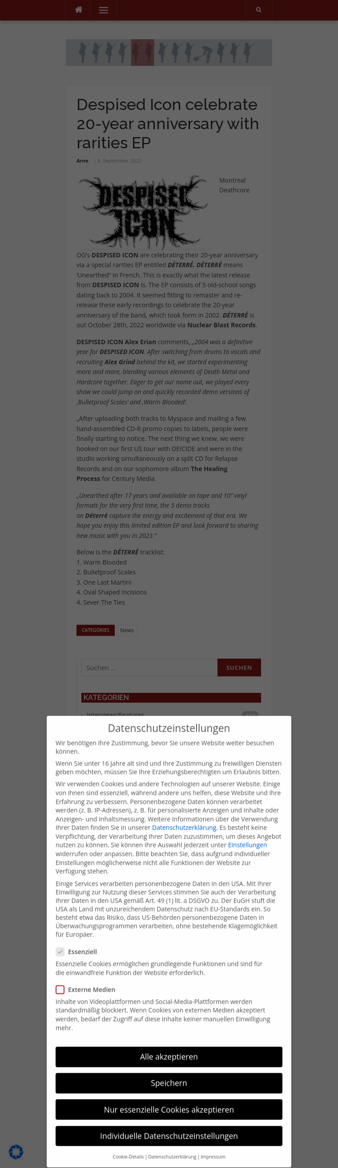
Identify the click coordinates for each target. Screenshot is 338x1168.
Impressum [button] (213, 1142)
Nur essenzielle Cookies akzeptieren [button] (169, 1094)
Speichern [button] (169, 1068)
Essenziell (79, 936)
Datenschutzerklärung (184, 813)
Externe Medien (88, 974)
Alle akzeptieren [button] (169, 1042)
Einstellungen (247, 830)
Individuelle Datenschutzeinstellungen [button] (169, 1120)
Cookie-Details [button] (128, 1142)
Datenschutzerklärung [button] (172, 1142)
